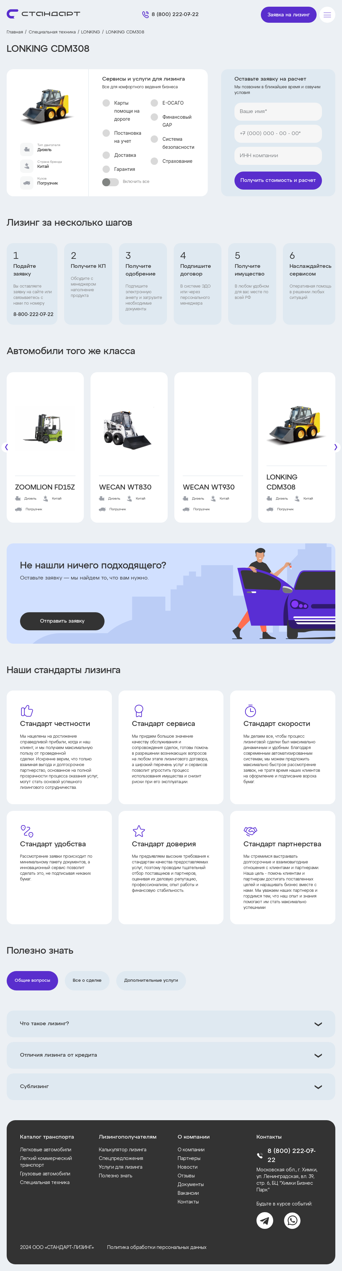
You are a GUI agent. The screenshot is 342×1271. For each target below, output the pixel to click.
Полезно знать (115, 1176)
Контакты (188, 1202)
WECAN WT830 (125, 487)
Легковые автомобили (45, 1150)
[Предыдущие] (6, 447)
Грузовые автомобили (45, 1174)
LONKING (90, 32)
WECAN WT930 (209, 487)
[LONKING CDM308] (297, 424)
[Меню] (327, 15)
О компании (191, 1150)
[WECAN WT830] (129, 429)
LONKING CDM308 (282, 482)
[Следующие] (336, 447)
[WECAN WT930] (213, 429)
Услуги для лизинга (120, 1167)
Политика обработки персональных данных (156, 1247)
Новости (187, 1167)
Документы (191, 1184)
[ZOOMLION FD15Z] (45, 429)
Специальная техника (52, 32)
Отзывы (186, 1176)
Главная (15, 32)
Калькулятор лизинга (122, 1150)
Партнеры (189, 1158)
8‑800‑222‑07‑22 (33, 314)
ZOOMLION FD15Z (45, 487)
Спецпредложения (121, 1158)
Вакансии (188, 1193)
